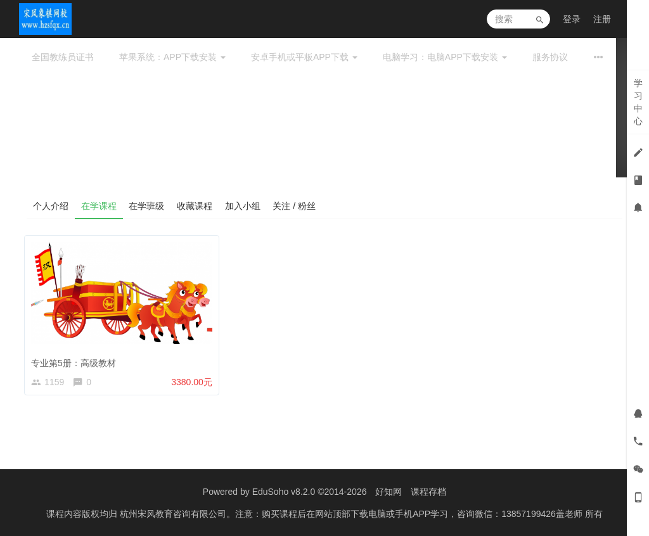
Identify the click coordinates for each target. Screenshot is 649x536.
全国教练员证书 (63, 57)
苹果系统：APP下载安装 (172, 57)
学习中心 (638, 102)
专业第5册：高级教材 (76, 360)
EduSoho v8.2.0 (284, 492)
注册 (602, 19)
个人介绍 (50, 206)
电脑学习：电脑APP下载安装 (445, 57)
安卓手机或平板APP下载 (304, 57)
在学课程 (99, 206)
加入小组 (243, 206)
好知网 (388, 492)
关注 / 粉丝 (295, 206)
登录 (572, 19)
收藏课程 (195, 206)
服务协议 (550, 57)
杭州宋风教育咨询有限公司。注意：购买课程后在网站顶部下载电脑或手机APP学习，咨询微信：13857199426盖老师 (352, 514)
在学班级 (147, 206)
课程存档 (428, 492)
